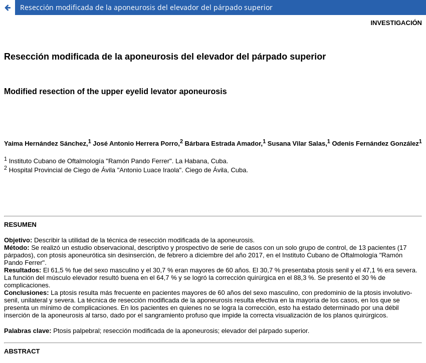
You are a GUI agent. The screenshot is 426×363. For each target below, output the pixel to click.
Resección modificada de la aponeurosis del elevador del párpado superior (146, 7)
